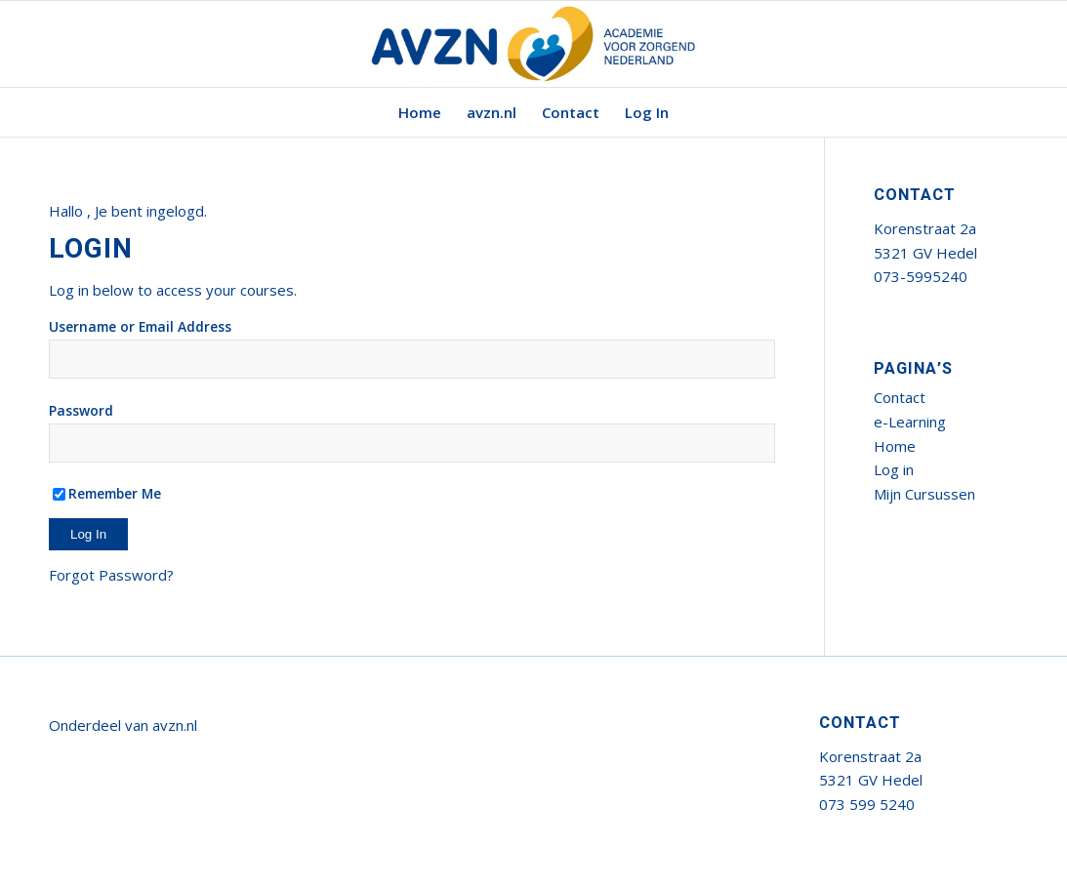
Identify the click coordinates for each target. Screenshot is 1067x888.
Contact (899, 397)
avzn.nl (174, 725)
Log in (894, 469)
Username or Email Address (140, 326)
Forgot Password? (111, 575)
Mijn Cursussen (924, 494)
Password (81, 410)
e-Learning (910, 421)
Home (895, 446)
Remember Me (107, 493)
